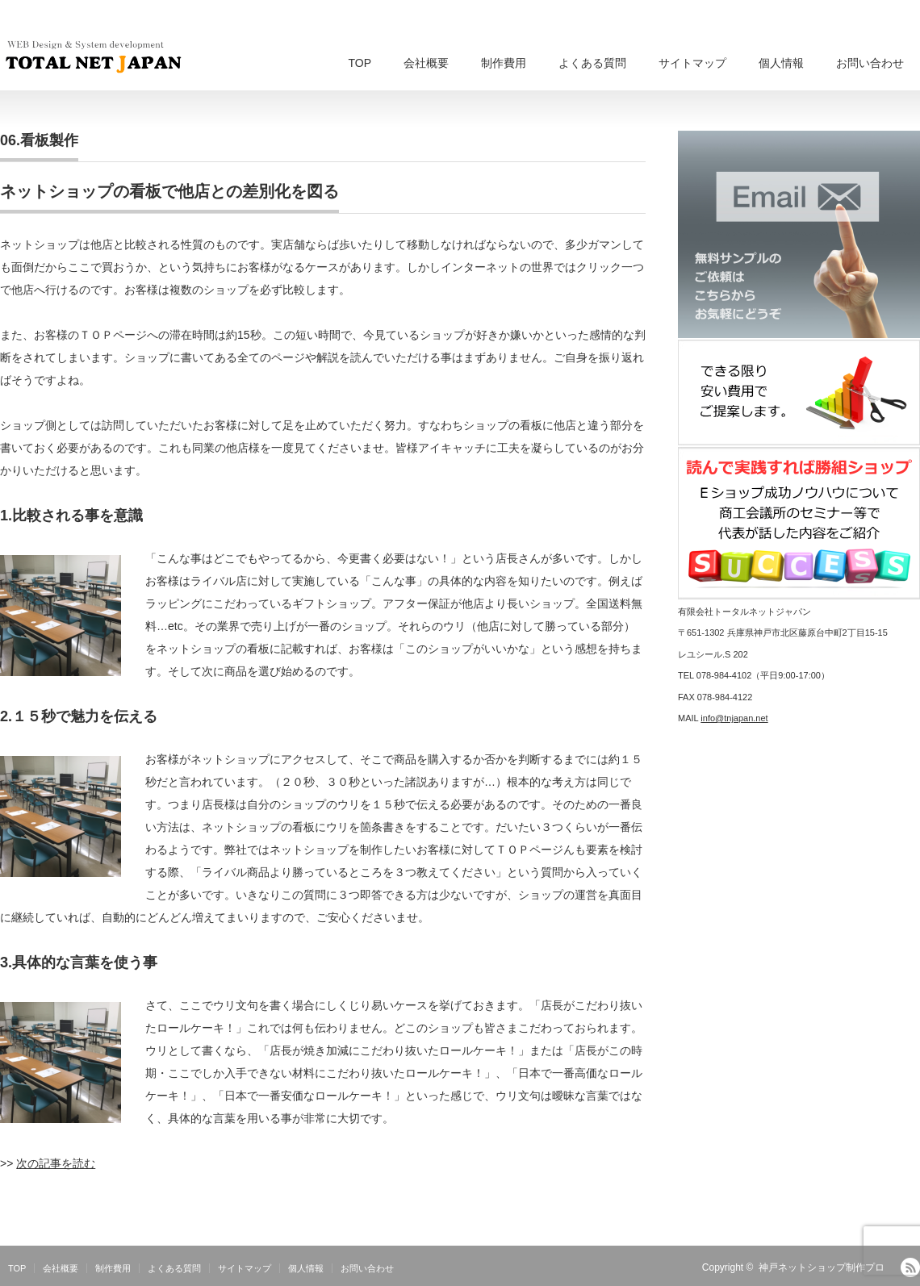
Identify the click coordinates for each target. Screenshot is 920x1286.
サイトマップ (692, 62)
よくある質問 (592, 62)
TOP (359, 62)
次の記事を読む (55, 1163)
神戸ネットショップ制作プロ (821, 1267)
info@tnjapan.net (733, 718)
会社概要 (426, 62)
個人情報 (781, 62)
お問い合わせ (870, 62)
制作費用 (503, 62)
